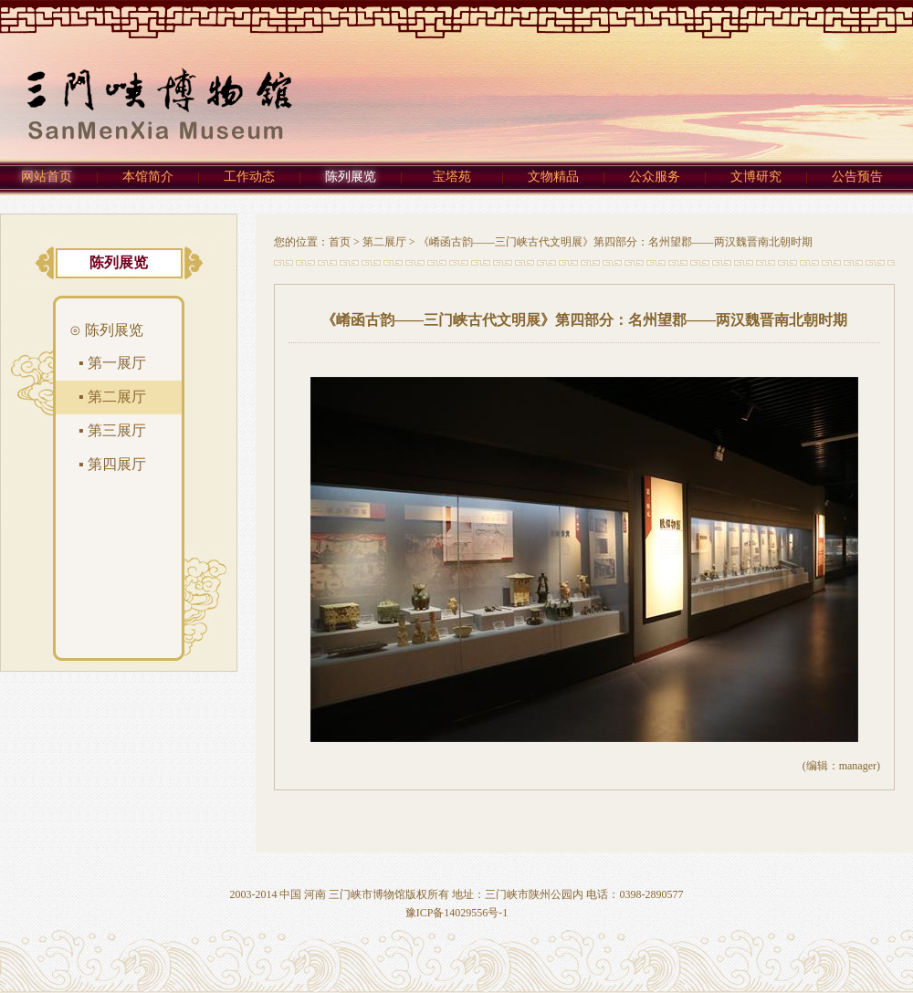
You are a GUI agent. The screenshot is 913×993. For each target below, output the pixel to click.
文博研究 (756, 176)
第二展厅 (384, 241)
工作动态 (249, 176)
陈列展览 (350, 176)
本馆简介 (147, 176)
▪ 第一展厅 (112, 363)
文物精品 (553, 176)
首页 (340, 241)
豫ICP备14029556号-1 (457, 912)
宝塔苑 (452, 176)
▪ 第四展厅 (112, 464)
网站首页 (46, 176)
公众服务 (654, 176)
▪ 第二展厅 (112, 396)
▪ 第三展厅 (112, 430)
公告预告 (857, 176)
